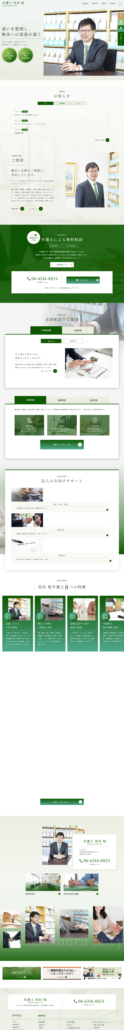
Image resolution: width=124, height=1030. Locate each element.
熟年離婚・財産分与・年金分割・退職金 (50, 1001)
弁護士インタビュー (18, 986)
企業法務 (96, 983)
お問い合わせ (16, 999)
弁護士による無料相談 (19, 991)
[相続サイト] (121, 39)
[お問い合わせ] (121, 22)
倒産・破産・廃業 (99, 981)
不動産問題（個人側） (74, 984)
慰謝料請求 (42, 996)
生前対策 (41, 986)
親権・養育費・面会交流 (46, 999)
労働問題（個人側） (74, 1000)
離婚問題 (41, 993)
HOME (14, 977)
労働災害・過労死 (73, 1002)
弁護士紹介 (16, 980)
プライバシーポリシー (19, 996)
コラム (15, 1004)
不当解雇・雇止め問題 (74, 1005)
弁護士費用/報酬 (18, 994)
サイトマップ (16, 1007)
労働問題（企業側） (74, 1011)
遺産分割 (41, 981)
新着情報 (15, 1002)
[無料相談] (121, 29)
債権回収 (96, 986)
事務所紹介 (16, 983)
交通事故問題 (43, 1016)
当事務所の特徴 (17, 988)
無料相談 (112, 3)
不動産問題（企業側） (74, 989)
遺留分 (41, 983)
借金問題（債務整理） (45, 1009)
